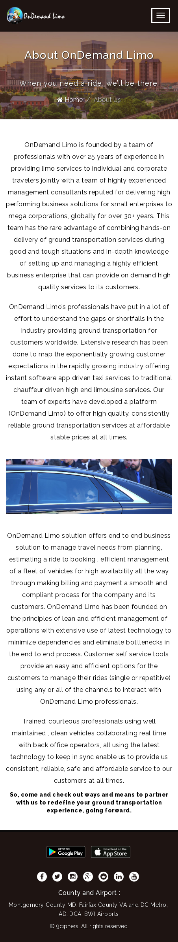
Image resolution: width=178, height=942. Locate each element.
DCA (75, 914)
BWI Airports (101, 914)
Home (70, 100)
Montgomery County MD (42, 905)
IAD (62, 914)
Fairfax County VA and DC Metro (123, 905)
